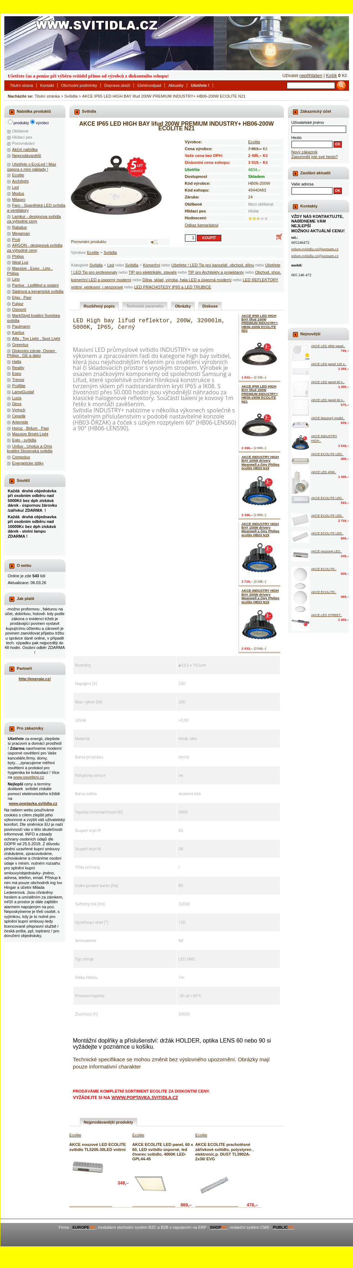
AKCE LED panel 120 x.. (329, 364)
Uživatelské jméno (307, 122)
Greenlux (20, 344)
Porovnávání (23, 143)
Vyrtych (19, 410)
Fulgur (18, 303)
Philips (18, 256)
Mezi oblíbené (260, 204)
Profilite (19, 386)
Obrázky (183, 306)
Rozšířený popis (99, 306)
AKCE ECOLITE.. (323, 569)
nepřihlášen (310, 75)
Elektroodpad (149, 85)
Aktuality (176, 85)
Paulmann (21, 326)
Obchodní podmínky (79, 85)
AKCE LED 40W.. (323, 472)
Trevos (18, 379)
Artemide (20, 422)
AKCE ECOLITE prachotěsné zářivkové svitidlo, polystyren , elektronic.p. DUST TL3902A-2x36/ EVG (224, 1151)
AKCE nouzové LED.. (326, 551)
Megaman (21, 233)
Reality (18, 368)
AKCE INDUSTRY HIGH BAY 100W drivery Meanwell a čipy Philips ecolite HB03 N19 (260, 462)
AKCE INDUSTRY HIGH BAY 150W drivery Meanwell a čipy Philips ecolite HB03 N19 (260, 529)
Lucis (17, 398)
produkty (21, 123)
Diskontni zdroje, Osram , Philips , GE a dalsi (32, 353)
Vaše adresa (302, 184)
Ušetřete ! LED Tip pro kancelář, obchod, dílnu (212, 265)
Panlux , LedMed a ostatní (35, 285)
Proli (16, 239)
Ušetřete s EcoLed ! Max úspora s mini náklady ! (31, 166)
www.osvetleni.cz (28, 777)
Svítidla (71, 96)
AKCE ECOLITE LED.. (327, 454)
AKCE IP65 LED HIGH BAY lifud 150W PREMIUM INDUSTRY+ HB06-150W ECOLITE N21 (259, 393)
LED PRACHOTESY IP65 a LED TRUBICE (172, 287)
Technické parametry (144, 306)
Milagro (19, 199)
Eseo (17, 373)
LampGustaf (23, 392)
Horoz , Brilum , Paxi (30, 428)
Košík (331, 75)
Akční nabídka (25, 149)
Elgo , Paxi (21, 297)
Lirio (16, 279)
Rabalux (19, 227)
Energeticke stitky (28, 463)
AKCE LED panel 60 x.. (328, 382)
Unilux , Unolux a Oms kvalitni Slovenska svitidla (30, 448)
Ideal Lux (20, 262)
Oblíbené (20, 131)
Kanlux (18, 332)
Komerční (151, 265)
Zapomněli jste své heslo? (314, 156)
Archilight (20, 181)
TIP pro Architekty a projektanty (216, 272)
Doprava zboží (117, 85)
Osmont (19, 309)
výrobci (42, 123)
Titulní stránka (47, 96)
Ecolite (93, 252)
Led (110, 265)
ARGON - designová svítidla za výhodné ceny (35, 247)
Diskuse (210, 306)
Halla (17, 361)
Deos (17, 404)
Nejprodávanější (26, 155)
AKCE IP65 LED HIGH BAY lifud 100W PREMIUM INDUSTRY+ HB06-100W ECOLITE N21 (259, 323)
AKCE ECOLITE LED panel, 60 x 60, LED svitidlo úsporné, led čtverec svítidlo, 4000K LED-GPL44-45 (162, 1151)
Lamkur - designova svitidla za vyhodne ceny (34, 218)
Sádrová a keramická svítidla (38, 291)
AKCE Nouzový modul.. (328, 418)
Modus (18, 193)
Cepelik (19, 416)
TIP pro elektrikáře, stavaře (152, 272)
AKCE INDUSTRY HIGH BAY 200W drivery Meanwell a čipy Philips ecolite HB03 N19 (260, 596)
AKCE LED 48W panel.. (328, 346)
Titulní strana (21, 85)
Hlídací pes (22, 137)
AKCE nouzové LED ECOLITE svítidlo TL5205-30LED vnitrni (97, 1146)
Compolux (21, 457)
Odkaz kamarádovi (201, 225)
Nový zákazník (304, 152)
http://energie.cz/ (35, 679)
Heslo (296, 137)
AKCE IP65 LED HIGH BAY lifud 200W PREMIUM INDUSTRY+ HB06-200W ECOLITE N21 (163, 96)
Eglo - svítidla (24, 440)
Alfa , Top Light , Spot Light (36, 338)
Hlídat (253, 211)
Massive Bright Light (30, 434)
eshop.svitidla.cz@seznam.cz (315, 249)
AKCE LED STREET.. (326, 615)
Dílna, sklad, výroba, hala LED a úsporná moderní (187, 280)
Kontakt (47, 85)
